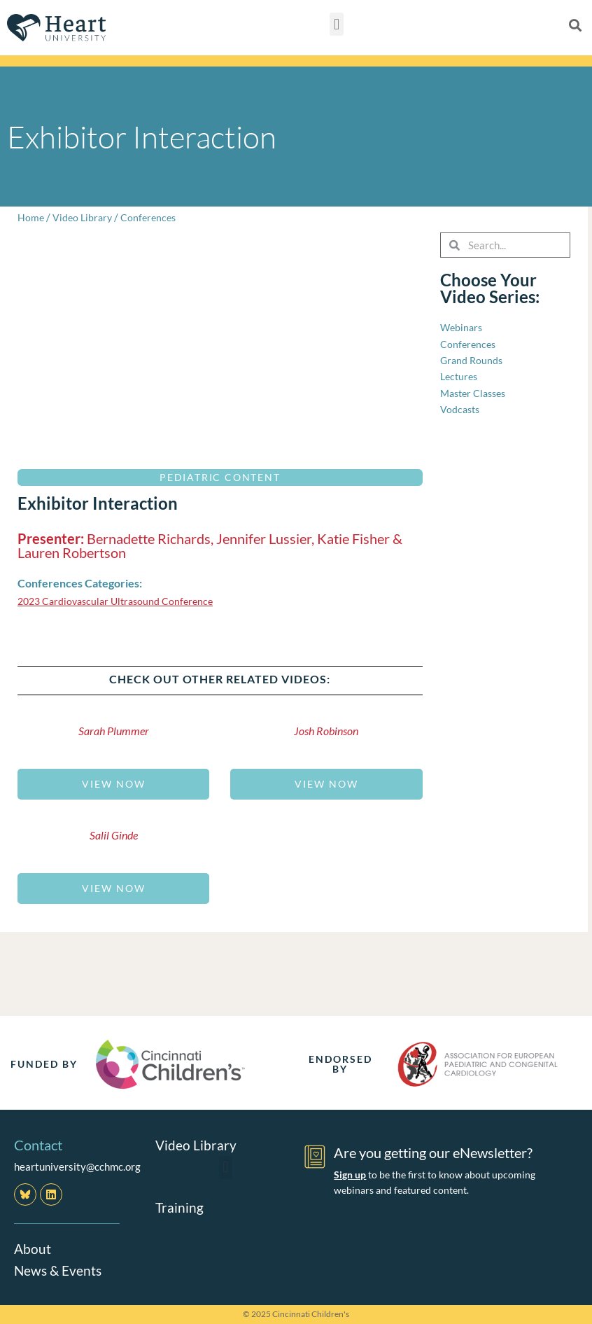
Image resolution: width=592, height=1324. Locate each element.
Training (179, 1206)
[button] (336, 24)
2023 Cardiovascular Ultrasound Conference (120, 600)
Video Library (84, 217)
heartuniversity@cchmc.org (77, 1166)
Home (31, 217)
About (33, 1248)
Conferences (153, 217)
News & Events (59, 1269)
